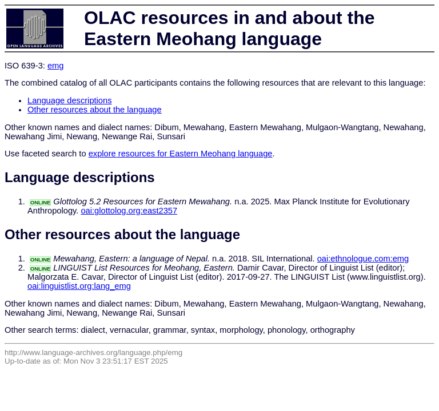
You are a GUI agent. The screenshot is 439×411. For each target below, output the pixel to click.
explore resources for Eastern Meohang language (181, 153)
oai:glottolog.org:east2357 (129, 210)
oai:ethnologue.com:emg (363, 258)
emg (55, 65)
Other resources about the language (94, 109)
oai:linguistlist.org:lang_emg (79, 286)
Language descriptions (69, 100)
